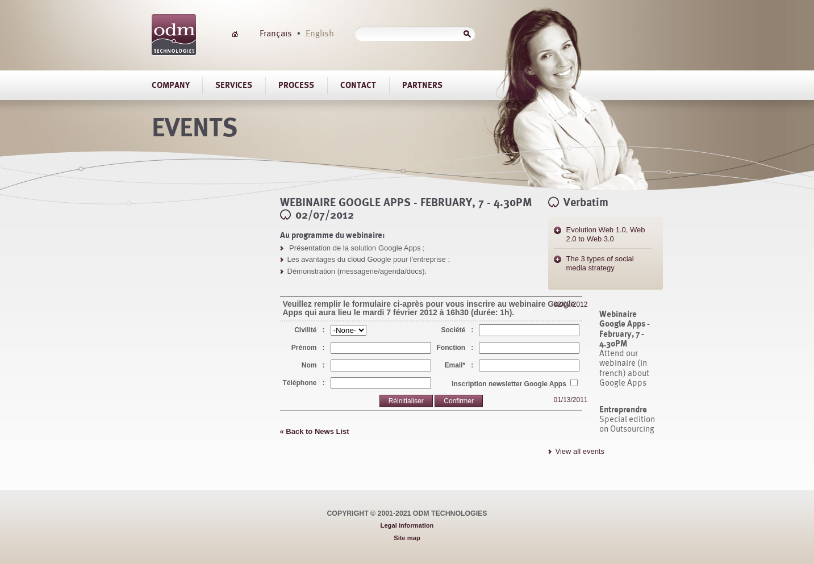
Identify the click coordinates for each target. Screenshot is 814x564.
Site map (407, 537)
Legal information (407, 525)
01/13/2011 (570, 400)
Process (296, 85)
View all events (580, 451)
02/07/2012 (570, 304)
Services (233, 85)
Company (171, 85)
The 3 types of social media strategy (600, 263)
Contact (358, 85)
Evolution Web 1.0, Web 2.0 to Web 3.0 (605, 234)
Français (276, 33)
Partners (422, 85)
